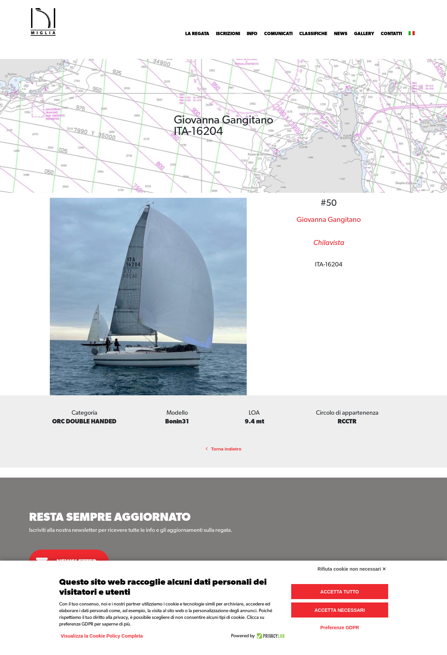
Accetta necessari (339, 610)
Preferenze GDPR (339, 627)
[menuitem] (412, 33)
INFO (252, 33)
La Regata (197, 33)
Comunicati (278, 33)
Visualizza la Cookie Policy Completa (102, 636)
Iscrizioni (228, 33)
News (340, 33)
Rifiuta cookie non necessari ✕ (352, 569)
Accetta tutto (339, 591)
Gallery (364, 33)
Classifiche (313, 33)
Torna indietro (223, 449)
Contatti (391, 33)
